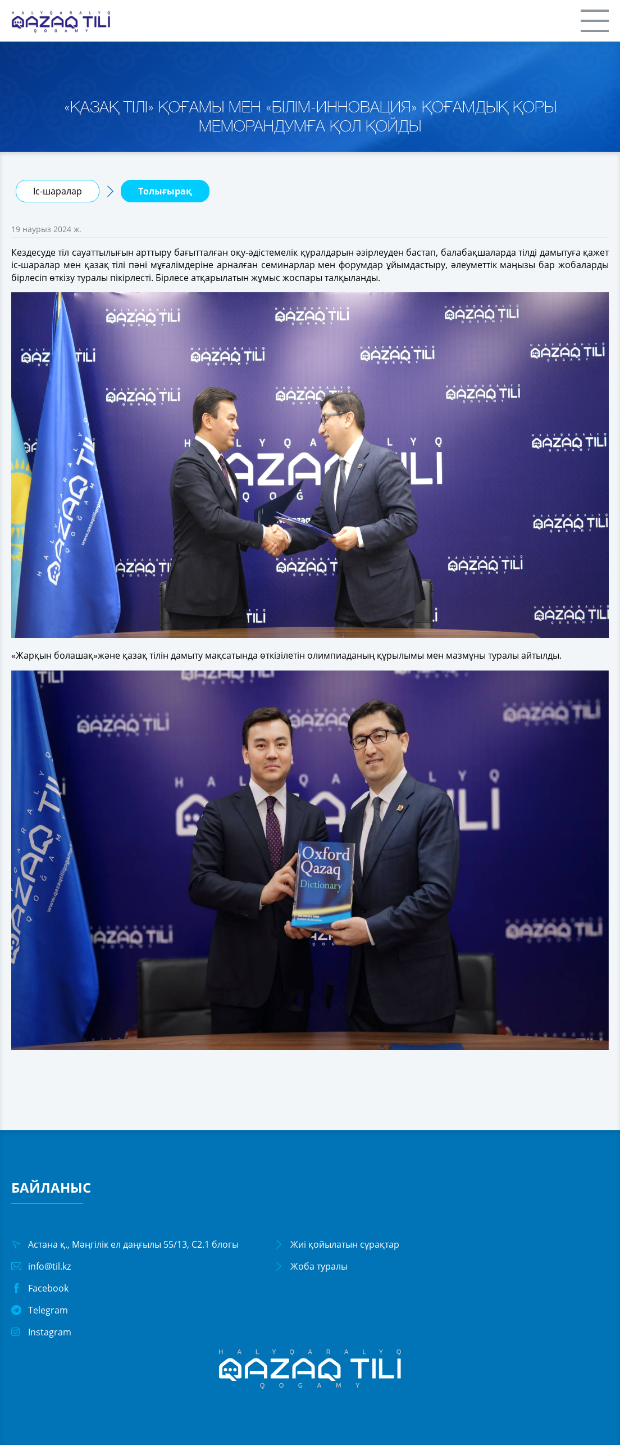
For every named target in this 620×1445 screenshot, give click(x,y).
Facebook (48, 1288)
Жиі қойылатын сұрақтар (344, 1244)
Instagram (49, 1332)
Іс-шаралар (57, 191)
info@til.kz (49, 1266)
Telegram (48, 1310)
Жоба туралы (319, 1266)
